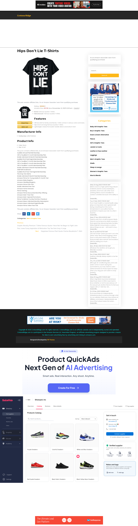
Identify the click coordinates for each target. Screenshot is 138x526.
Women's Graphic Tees (98, 171)
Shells (92, 163)
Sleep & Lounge (96, 167)
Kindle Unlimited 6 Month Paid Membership (31, 176)
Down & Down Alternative (99, 135)
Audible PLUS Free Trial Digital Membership (31, 172)
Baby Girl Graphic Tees (98, 127)
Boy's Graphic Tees (97, 131)
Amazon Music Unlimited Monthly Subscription (33, 201)
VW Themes (51, 340)
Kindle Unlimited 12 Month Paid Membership (32, 168)
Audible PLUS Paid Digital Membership (30, 159)
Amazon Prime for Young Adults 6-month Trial (32, 178)
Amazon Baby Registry (25, 180)
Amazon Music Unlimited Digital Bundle (30, 203)
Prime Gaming (22, 191)
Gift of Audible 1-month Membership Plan (31, 165)
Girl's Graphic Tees (97, 143)
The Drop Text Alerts (24, 174)
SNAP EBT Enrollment (24, 170)
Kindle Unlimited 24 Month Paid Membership (32, 157)
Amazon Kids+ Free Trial (25, 195)
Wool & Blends (95, 175)
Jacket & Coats (96, 147)
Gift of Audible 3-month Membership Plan (31, 161)
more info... (94, 198)
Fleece (92, 139)
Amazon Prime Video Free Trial (27, 205)
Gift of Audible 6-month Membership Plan (31, 163)
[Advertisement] (69, 33)
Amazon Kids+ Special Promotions (29, 197)
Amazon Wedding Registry (26, 182)
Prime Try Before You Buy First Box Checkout (32, 199)
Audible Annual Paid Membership (28, 153)
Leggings (93, 155)
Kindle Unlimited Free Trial (25, 186)
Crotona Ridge (24, 15)
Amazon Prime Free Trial (25, 184)
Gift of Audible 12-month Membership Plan (31, 155)
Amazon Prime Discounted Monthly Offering (32, 193)
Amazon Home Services (25, 189)
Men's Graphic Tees (34, 218)
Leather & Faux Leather (98, 151)
